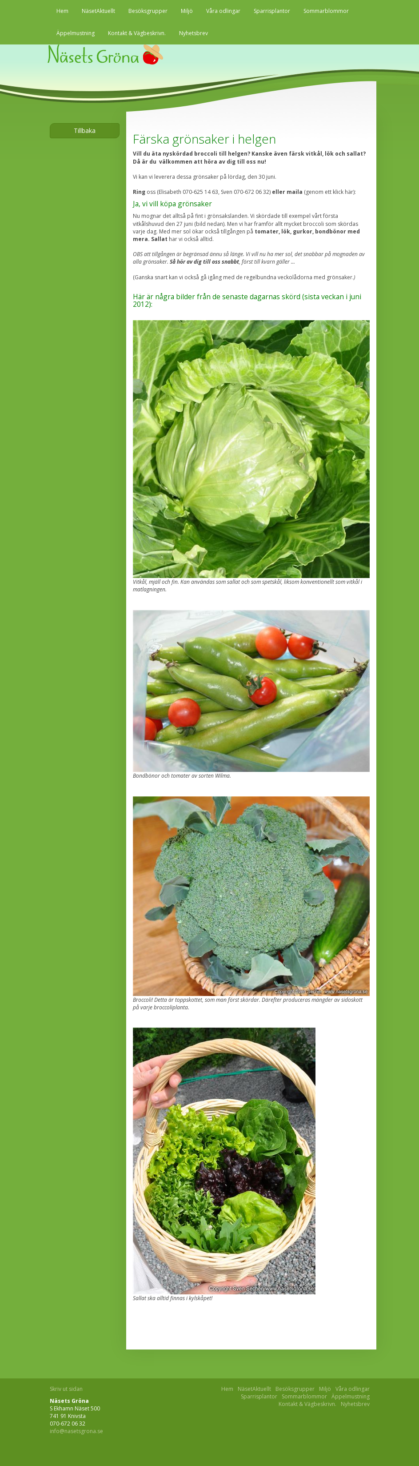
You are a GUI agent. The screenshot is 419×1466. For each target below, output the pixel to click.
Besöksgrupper (148, 11)
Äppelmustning (75, 33)
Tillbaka (85, 130)
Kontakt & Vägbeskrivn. (137, 33)
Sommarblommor (326, 11)
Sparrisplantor (272, 11)
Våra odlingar (223, 11)
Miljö (187, 11)
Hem (62, 11)
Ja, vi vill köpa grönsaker (172, 204)
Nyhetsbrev (193, 33)
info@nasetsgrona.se (76, 1431)
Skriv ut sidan (66, 1389)
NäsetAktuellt (98, 11)
